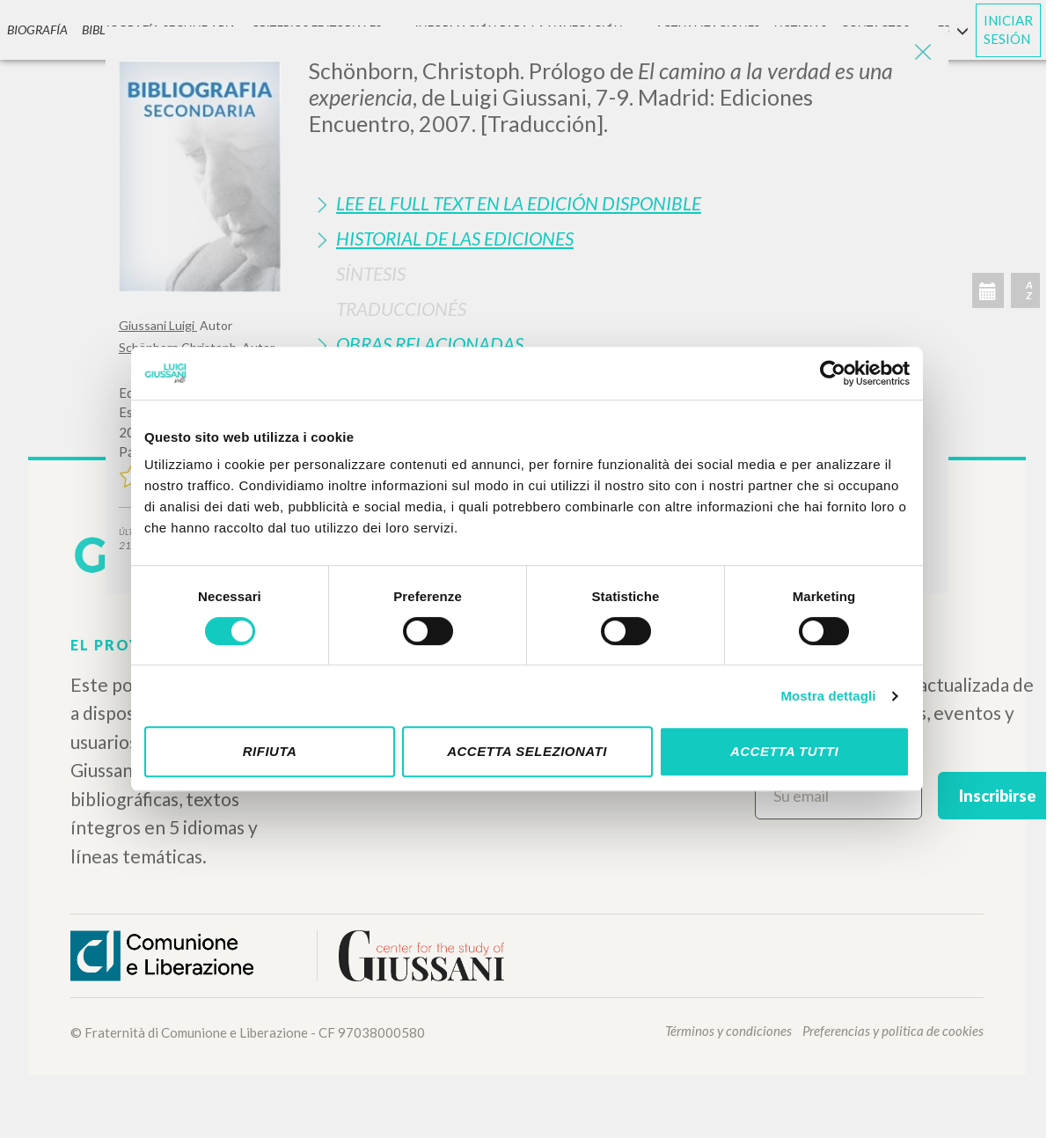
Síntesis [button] (371, 273)
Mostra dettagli (827, 695)
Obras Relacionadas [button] (429, 344)
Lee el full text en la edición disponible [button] (518, 203)
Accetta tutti (784, 751)
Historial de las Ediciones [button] (455, 238)
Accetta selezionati (527, 751)
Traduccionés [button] (401, 308)
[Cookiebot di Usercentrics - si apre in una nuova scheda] (833, 373)
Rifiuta (270, 751)
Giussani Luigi (158, 325)
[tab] (622, 202)
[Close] (922, 52)
